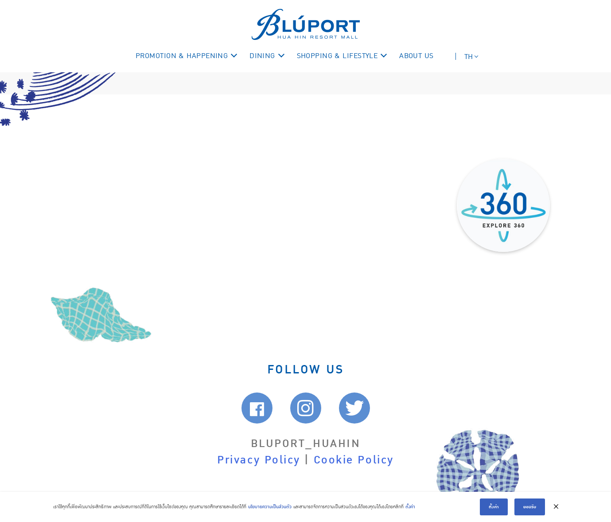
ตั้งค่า (410, 506)
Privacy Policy (258, 460)
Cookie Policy (354, 460)
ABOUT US (416, 56)
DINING (262, 56)
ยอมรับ (529, 506)
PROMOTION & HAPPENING (182, 56)
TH (468, 56)
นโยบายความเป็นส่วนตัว (270, 506)
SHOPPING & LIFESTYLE (337, 56)
